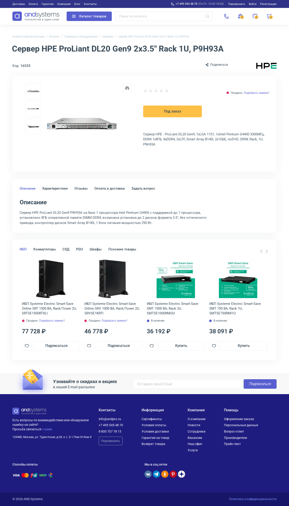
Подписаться (56, 346)
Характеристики (55, 188)
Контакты (90, 4)
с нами (47, 429)
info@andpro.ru (110, 419)
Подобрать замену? (256, 92)
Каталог (54, 36)
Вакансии (195, 438)
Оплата (33, 4)
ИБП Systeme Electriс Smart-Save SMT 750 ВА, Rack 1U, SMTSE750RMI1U (235, 308)
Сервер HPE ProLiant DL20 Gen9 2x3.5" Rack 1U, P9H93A (153, 36)
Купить (181, 346)
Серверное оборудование (80, 36)
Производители (235, 438)
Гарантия (48, 4)
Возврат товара (153, 444)
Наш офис (195, 444)
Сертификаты (152, 419)
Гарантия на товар (155, 438)
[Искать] (207, 16)
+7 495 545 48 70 (186, 3)
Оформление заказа (239, 419)
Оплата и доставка (109, 188)
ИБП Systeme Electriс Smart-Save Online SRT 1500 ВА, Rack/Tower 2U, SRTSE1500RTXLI (49, 308)
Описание (27, 188)
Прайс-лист (232, 444)
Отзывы (81, 188)
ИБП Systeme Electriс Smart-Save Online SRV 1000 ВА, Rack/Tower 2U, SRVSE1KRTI (112, 308)
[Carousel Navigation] (264, 251)
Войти (252, 4)
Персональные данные (241, 425)
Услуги (193, 450)
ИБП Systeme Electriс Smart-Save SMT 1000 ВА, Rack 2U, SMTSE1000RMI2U (172, 308)
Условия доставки (155, 431)
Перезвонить (110, 441)
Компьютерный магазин (28, 36)
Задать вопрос (143, 188)
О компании (196, 419)
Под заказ (172, 111)
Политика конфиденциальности (253, 499)
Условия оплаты (154, 425)
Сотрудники (196, 431)
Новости (194, 425)
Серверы (107, 36)
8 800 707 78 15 (110, 431)
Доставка (18, 4)
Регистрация (268, 4)
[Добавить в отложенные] (26, 346)
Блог (77, 4)
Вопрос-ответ (234, 431)
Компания (64, 4)
